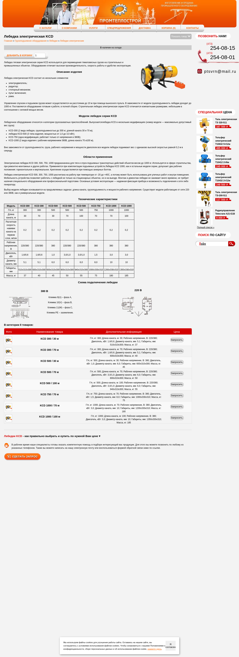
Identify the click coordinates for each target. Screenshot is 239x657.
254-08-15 (222, 48)
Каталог (45, 28)
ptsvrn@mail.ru (220, 71)
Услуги (93, 28)
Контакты (192, 28)
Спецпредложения (119, 28)
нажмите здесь (154, 649)
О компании (69, 28)
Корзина (169, 28)
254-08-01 (222, 57)
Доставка (145, 28)
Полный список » (205, 227)
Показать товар (180, 36)
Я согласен (170, 645)
